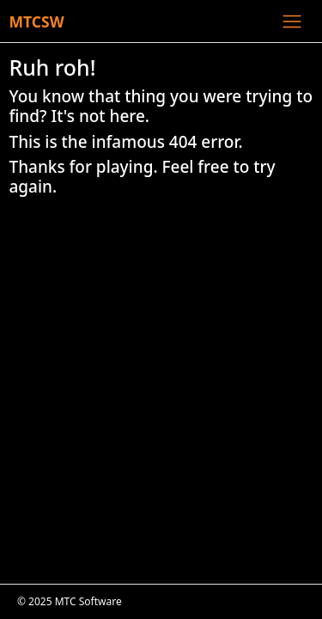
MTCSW (36, 21)
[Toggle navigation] (291, 21)
